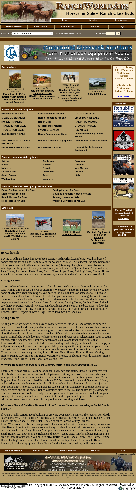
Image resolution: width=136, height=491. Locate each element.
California (48, 161)
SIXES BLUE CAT (71, 234)
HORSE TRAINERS (11, 121)
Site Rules (95, 27)
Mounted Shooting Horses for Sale (71, 193)
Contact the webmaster (125, 454)
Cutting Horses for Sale (65, 190)
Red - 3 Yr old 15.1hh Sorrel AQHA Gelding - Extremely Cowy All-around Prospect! (14, 98)
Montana (79, 164)
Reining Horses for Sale (65, 197)
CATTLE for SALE (85, 113)
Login (122, 27)
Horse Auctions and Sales (52, 134)
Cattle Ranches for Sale (51, 113)
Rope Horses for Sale (13, 200)
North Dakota (8, 171)
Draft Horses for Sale (13, 193)
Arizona (5, 161)
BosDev (6, 488)
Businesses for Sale (49, 147)
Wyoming (48, 179)
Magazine (93, 20)
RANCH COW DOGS (86, 121)
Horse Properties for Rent (15, 147)
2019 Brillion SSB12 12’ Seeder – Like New (43, 235)
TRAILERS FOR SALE (13, 126)
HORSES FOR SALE (12, 113)
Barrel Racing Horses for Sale (18, 190)
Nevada (47, 168)
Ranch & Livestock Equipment (55, 140)
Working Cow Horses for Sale (68, 200)
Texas (46, 175)
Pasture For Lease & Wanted (91, 140)
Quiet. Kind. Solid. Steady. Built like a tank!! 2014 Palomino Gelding (15, 235)
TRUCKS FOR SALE (12, 130)
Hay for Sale (82, 130)
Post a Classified (41, 27)
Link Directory (121, 20)
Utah (77, 175)
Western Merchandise (50, 126)
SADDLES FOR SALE (13, 134)
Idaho (4, 164)
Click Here (123, 96)
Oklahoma (48, 171)
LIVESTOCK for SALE (87, 117)
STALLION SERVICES (13, 117)
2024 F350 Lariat (97, 94)
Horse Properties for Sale (52, 117)
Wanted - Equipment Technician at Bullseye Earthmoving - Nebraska (98, 237)
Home (64, 20)
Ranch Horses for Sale (14, 197)
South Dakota (9, 175)
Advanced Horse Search (70, 34)
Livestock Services (48, 130)
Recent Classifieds (14, 27)
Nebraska (6, 168)
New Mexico (81, 168)
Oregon (79, 171)
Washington (8, 179)
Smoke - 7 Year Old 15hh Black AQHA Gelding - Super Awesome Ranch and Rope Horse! (70, 95)
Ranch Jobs (45, 121)
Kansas (47, 164)
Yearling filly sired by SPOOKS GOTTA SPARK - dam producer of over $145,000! (42, 94)
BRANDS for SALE (85, 126)
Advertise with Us (68, 27)
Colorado (80, 161)
